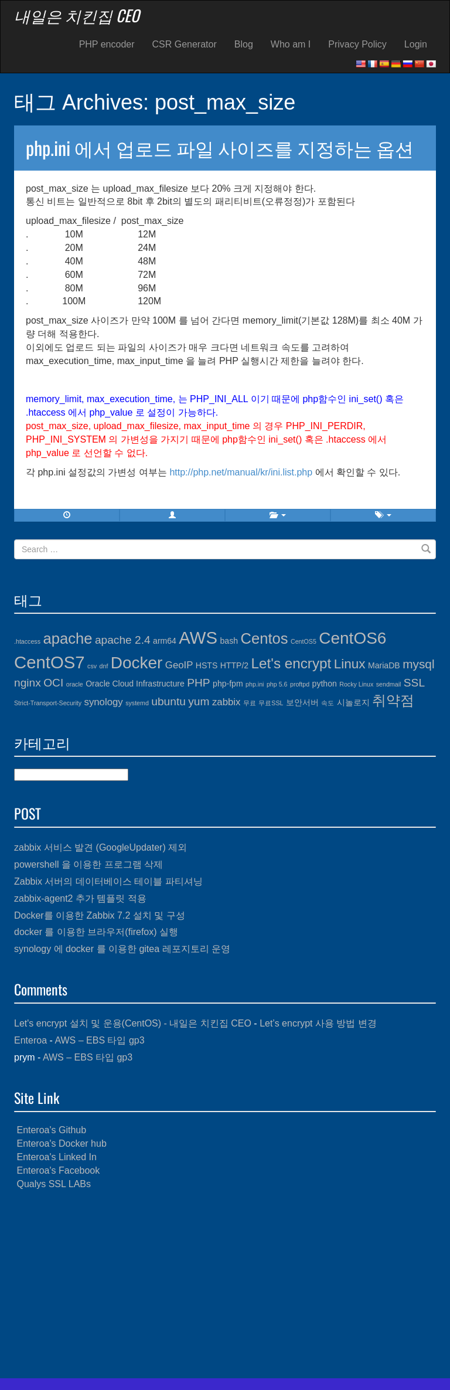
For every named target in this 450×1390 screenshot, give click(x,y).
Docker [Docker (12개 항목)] (137, 663)
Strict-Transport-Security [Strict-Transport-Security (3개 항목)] (47, 702)
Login (415, 44)
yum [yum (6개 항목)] (198, 701)
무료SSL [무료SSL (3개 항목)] (270, 702)
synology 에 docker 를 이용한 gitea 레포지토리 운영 (122, 949)
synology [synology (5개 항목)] (103, 702)
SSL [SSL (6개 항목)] (414, 683)
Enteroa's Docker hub (61, 1143)
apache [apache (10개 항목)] (67, 638)
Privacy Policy (357, 44)
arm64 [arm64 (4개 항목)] (164, 640)
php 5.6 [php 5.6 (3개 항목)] (277, 684)
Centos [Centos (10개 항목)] (264, 638)
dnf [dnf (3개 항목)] (104, 665)
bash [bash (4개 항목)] (229, 640)
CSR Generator (184, 44)
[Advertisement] (225, 1284)
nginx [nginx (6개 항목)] (27, 683)
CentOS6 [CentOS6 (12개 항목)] (352, 638)
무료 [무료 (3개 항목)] (249, 702)
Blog (243, 44)
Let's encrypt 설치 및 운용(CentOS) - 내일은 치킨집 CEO (132, 1023)
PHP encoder (107, 44)
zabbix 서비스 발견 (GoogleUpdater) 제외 (100, 847)
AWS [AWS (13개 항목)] (198, 637)
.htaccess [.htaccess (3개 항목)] (27, 641)
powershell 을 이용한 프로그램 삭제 (88, 864)
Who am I (291, 44)
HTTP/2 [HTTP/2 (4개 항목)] (234, 665)
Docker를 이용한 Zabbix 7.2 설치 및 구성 (99, 915)
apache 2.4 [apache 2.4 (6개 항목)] (123, 640)
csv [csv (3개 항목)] (92, 665)
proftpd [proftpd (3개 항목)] (299, 684)
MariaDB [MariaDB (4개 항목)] (384, 665)
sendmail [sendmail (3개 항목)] (388, 684)
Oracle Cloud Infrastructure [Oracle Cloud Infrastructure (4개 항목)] (135, 683)
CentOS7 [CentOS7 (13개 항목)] (49, 662)
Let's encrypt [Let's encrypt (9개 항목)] (291, 663)
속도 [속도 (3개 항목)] (327, 702)
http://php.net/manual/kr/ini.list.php (240, 472)
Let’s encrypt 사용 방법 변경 (318, 1023)
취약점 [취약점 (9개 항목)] (393, 700)
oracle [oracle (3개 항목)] (74, 684)
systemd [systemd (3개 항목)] (137, 702)
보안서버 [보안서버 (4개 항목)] (302, 702)
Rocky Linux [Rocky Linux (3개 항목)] (356, 684)
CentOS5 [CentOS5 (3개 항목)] (303, 641)
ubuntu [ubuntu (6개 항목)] (168, 701)
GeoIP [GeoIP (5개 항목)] (179, 665)
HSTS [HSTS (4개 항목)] (206, 665)
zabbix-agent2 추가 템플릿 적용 (80, 898)
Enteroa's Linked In (56, 1157)
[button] (172, 515)
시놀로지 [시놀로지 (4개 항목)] (353, 702)
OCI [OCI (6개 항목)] (53, 683)
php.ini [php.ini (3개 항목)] (255, 684)
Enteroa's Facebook (58, 1170)
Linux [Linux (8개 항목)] (350, 664)
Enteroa (30, 1040)
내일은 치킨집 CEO (76, 15)
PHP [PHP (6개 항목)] (198, 683)
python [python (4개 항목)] (324, 683)
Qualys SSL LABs (53, 1184)
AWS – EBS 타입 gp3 (99, 1040)
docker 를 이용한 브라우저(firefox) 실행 (96, 932)
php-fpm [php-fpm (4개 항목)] (228, 683)
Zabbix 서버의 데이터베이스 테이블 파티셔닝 (108, 881)
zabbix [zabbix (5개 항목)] (226, 702)
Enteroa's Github (51, 1130)
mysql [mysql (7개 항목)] (418, 664)
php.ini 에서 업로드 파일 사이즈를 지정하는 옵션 (220, 147)
